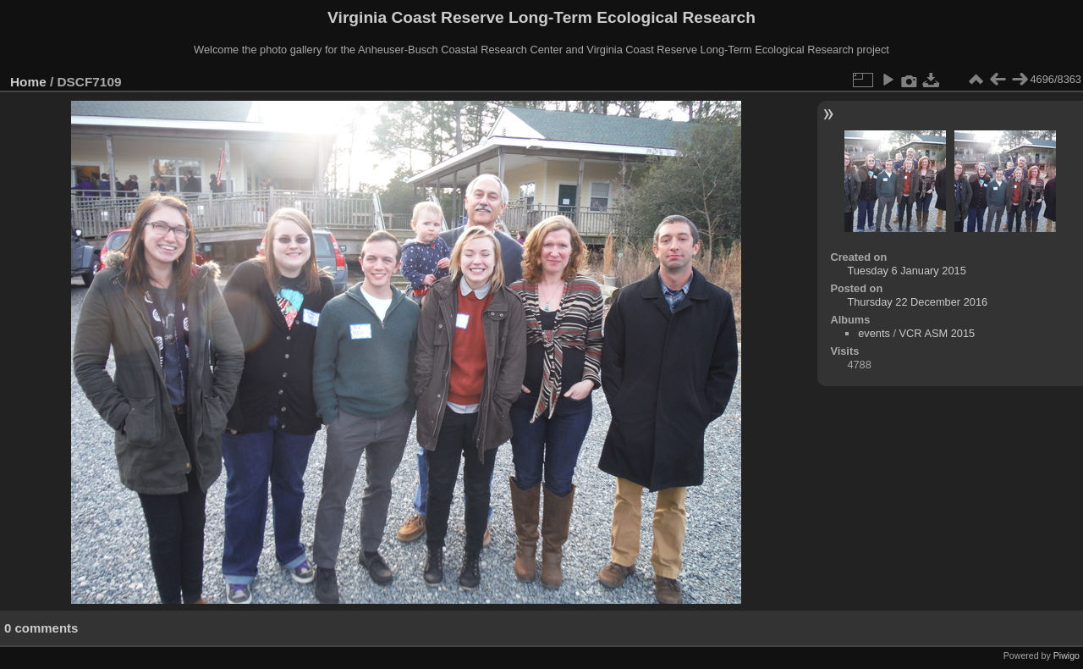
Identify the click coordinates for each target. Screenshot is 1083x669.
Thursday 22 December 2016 (917, 302)
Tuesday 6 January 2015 (906, 270)
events (874, 333)
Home (28, 82)
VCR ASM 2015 (937, 333)
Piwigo (1066, 655)
